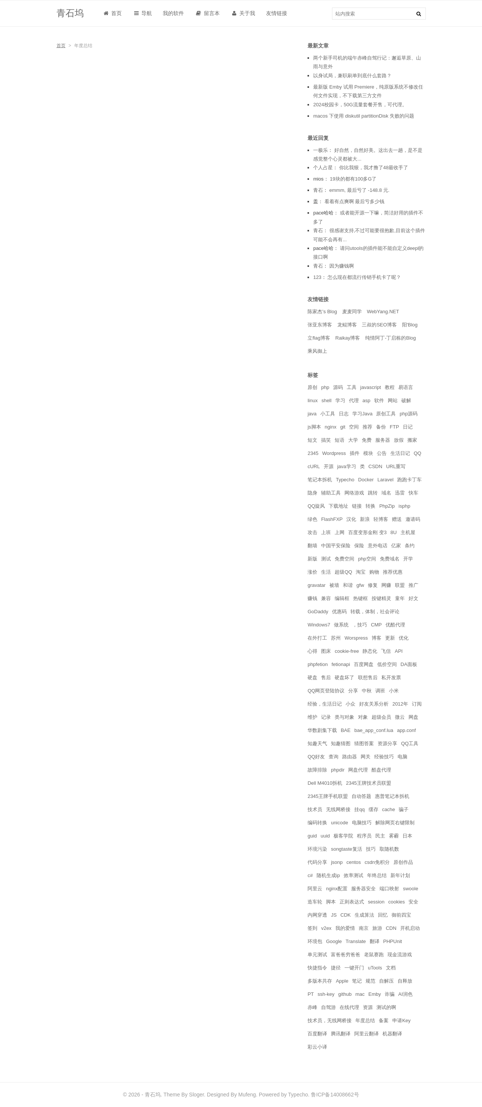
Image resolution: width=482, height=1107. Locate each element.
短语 (339, 440)
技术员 (315, 809)
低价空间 (387, 664)
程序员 (364, 836)
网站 (393, 400)
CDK (345, 915)
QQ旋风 (316, 506)
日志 (344, 413)
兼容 (326, 598)
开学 (408, 559)
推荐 (367, 427)
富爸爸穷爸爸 (345, 954)
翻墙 (312, 545)
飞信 (386, 651)
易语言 (405, 387)
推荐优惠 (392, 572)
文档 (391, 968)
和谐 (348, 585)
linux (313, 400)
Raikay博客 (347, 338)
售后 (326, 677)
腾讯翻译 (340, 1034)
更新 (390, 638)
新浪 (365, 519)
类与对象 (344, 717)
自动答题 (361, 796)
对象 (363, 717)
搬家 (412, 440)
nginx (331, 427)
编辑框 (342, 598)
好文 (413, 598)
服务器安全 (363, 888)
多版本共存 (320, 981)
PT (311, 994)
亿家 (396, 545)
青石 (318, 190)
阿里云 (315, 888)
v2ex (326, 928)
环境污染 (317, 849)
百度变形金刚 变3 (367, 532)
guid (312, 836)
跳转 (373, 493)
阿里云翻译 (366, 1034)
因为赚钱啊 (341, 266)
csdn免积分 (377, 862)
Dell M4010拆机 (325, 783)
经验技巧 (384, 756)
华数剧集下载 (322, 730)
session (376, 902)
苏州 (336, 638)
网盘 (413, 717)
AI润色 (405, 994)
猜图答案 (364, 743)
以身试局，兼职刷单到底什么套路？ (352, 75)
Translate (356, 941)
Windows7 (319, 625)
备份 (381, 427)
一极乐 (320, 150)
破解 (406, 400)
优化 (404, 638)
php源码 (408, 413)
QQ (417, 453)
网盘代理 (358, 770)
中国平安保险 (335, 545)
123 (317, 277)
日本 (407, 836)
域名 (386, 493)
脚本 (331, 902)
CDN (391, 928)
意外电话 (377, 545)
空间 (354, 427)
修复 (373, 585)
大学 (353, 440)
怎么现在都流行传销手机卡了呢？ (364, 277)
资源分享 (387, 743)
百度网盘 (363, 664)
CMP (376, 625)
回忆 (383, 915)
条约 (410, 545)
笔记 (357, 981)
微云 (400, 717)
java (312, 413)
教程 (390, 387)
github (345, 994)
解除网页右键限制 (395, 822)
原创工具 (386, 413)
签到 (312, 928)
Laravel (386, 479)
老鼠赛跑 (374, 954)
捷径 (336, 968)
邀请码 (412, 519)
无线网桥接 (338, 809)
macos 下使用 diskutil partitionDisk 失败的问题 (363, 116)
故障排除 (317, 770)
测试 (326, 559)
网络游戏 (354, 493)
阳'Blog (410, 325)
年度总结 (365, 1020)
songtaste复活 (346, 849)
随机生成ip (328, 875)
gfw (360, 585)
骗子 (404, 809)
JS (334, 915)
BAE (345, 730)
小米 (394, 691)
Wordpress (334, 453)
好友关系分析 (374, 704)
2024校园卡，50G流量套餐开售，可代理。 (360, 104)
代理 (354, 400)
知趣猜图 (340, 743)
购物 (374, 572)
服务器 (382, 440)
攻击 (312, 532)
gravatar (317, 585)
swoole (410, 888)
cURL (314, 466)
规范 (370, 981)
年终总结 (377, 875)
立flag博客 (319, 338)
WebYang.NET (383, 311)
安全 (413, 902)
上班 (326, 532)
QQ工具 (409, 743)
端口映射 (389, 888)
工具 (352, 387)
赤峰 (312, 1007)
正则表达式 (352, 902)
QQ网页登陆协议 (326, 691)
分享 (353, 691)
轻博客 (380, 519)
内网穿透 (317, 915)
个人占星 (323, 167)
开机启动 (410, 928)
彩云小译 (317, 1047)
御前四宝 (401, 915)
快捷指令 (317, 968)
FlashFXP (332, 519)
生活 (326, 572)
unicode (339, 822)
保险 (359, 545)
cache (388, 809)
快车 (413, 493)
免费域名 (389, 559)
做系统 (341, 625)
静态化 (370, 651)
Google (334, 941)
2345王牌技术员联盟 (368, 783)
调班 (380, 691)
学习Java (362, 413)
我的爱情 (345, 928)
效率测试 (353, 875)
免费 (367, 440)
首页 (112, 13)
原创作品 (403, 862)
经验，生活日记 (325, 704)
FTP (394, 427)
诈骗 (390, 994)
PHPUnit (392, 941)
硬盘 (312, 677)
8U (393, 532)
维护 (312, 717)
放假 (399, 440)
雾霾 (394, 836)
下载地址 (338, 506)
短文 (312, 440)
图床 (326, 651)
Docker (365, 479)
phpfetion (318, 664)
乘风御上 (317, 351)
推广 (413, 585)
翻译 (374, 941)
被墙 (334, 585)
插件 (355, 453)
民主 (380, 836)
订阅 (417, 704)
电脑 (402, 756)
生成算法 (364, 915)
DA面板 (409, 664)
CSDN (376, 466)
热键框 (360, 598)
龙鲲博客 (347, 325)
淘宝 (361, 572)
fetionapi (341, 664)
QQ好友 (316, 756)
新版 (312, 559)
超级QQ (343, 572)
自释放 (405, 981)
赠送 (397, 519)
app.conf (406, 730)
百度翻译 (317, 1034)
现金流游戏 (399, 954)
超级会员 (381, 717)
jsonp (337, 862)
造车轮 (315, 902)
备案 (384, 1020)
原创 (312, 387)
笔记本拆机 (320, 479)
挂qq (359, 809)
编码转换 (317, 822)
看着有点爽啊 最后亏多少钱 (354, 201)
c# (310, 875)
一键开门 (354, 968)
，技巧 (359, 625)
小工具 (327, 413)
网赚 (386, 585)
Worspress (356, 638)
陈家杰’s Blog (322, 311)
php (325, 387)
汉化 (351, 519)
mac (360, 994)
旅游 (377, 928)
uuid (325, 836)
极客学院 (343, 836)
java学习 (346, 466)
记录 (326, 717)
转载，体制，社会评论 (374, 611)
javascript (370, 387)
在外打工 (317, 638)
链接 (357, 506)
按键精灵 (381, 598)
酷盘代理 (381, 770)
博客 (376, 638)
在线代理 (349, 1007)
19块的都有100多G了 (353, 179)
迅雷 (400, 493)
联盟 (400, 585)
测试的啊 (386, 1007)
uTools (375, 968)
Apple (342, 981)
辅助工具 (331, 493)
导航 (142, 13)
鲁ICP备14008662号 (335, 1095)
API (398, 651)
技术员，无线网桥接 (330, 1020)
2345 (313, 453)
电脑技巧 (362, 822)
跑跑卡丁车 (409, 479)
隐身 (312, 493)
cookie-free (347, 651)
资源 (368, 1007)
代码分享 (317, 862)
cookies (396, 902)
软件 (379, 400)
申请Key (401, 1020)
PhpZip (387, 506)
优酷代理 (395, 625)
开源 (329, 466)
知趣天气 (317, 743)
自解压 (386, 981)
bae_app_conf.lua (373, 730)
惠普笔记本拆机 (392, 796)
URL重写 (395, 466)
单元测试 (317, 954)
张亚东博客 (320, 325)
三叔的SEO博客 (379, 325)
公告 (382, 453)
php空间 (367, 559)
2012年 (400, 704)
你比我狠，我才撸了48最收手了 (373, 167)
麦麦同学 (352, 311)
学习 (340, 400)
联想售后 (368, 677)
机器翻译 (392, 1034)
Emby (375, 994)
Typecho (345, 479)
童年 (400, 598)
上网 (339, 532)
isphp (404, 506)
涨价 (312, 572)
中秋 (367, 691)
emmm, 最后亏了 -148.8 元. (359, 190)
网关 (365, 756)
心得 (312, 651)
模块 (368, 453)
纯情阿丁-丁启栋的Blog (390, 338)
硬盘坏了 (344, 677)
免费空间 (344, 559)
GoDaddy (318, 611)
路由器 (349, 756)
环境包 (315, 941)
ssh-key (326, 994)
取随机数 (389, 849)
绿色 (312, 519)
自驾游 (328, 1007)
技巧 (371, 849)
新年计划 (400, 875)
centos (353, 862)
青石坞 (70, 13)
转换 (370, 506)
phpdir (337, 770)
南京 (364, 928)
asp (366, 400)
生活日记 (400, 453)
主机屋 (408, 532)
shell (326, 400)
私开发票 (391, 677)
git (343, 427)
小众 (350, 704)
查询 (333, 756)
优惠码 (339, 611)
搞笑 (326, 440)
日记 (408, 427)
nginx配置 (336, 888)
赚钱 (312, 598)
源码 (338, 387)
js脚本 (314, 427)
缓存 (373, 809)
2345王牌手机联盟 (328, 796)
